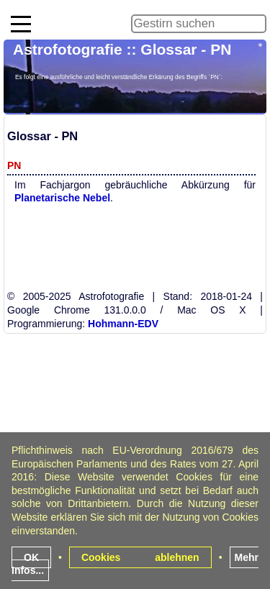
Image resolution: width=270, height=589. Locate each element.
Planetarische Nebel (62, 198)
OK (31, 557)
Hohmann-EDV (123, 323)
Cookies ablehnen (140, 557)
